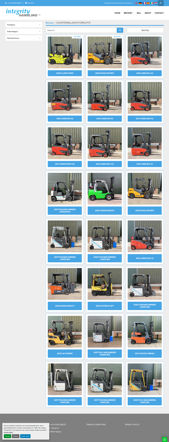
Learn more (25, 436)
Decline (15, 436)
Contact (159, 13)
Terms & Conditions (96, 424)
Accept (7, 436)
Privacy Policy (132, 424)
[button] (128, 13)
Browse (128, 13)
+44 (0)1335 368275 (14, 3)
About (148, 13)
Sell (139, 13)
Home (117, 13)
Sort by (145, 30)
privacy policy (8, 432)
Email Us (31, 3)
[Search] (81, 30)
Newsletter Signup (53, 431)
